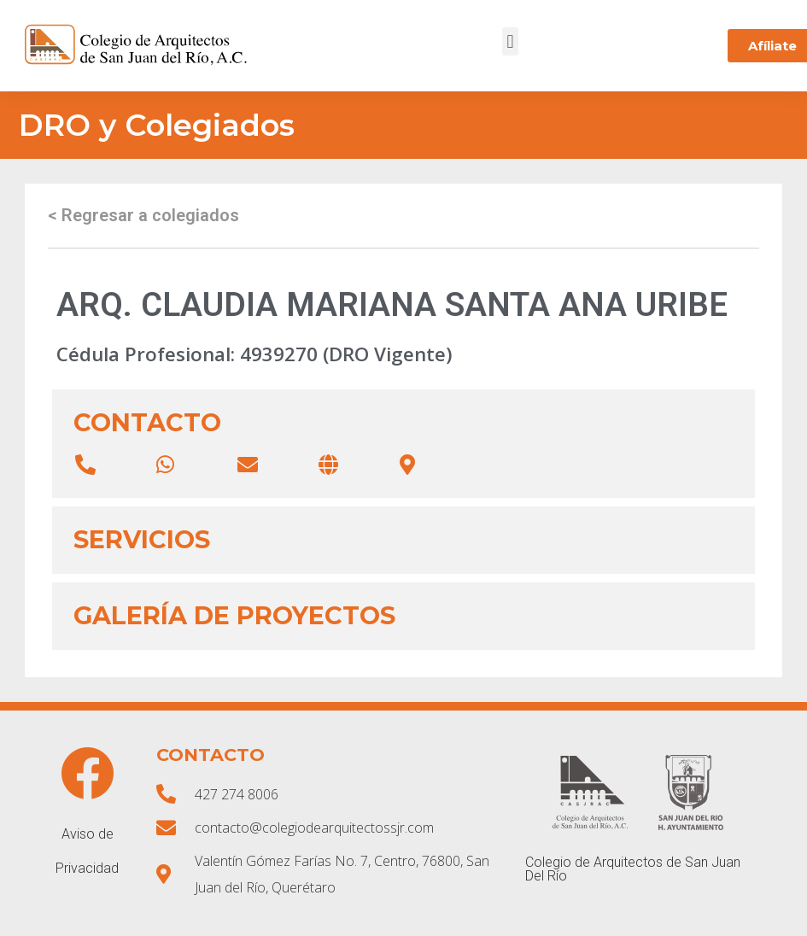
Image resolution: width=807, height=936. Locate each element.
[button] (510, 41)
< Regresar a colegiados (143, 215)
